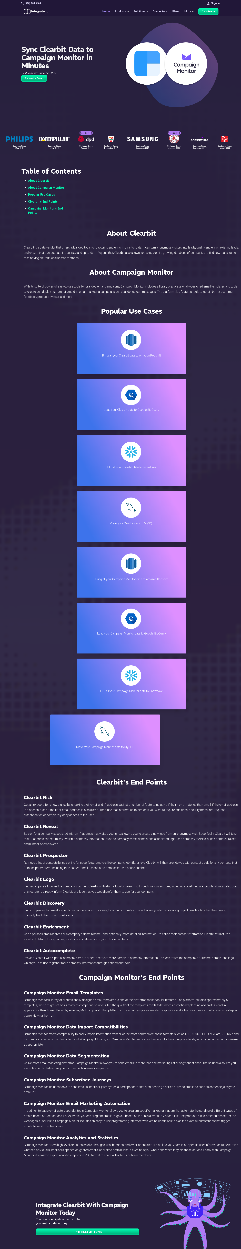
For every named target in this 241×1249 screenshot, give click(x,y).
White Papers (209, 1192)
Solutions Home (75, 1187)
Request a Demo (34, 78)
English (205, 1223)
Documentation (141, 1206)
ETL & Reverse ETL (77, 1192)
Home (104, 12)
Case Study (86, 131)
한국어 (205, 1232)
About (204, 1201)
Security (137, 1215)
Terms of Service (210, 1245)
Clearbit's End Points (43, 201)
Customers (207, 1187)
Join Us (205, 1210)
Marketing (72, 1206)
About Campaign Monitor (46, 187)
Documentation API (143, 1210)
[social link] (23, 1214)
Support (70, 1215)
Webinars (206, 1197)
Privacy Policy (140, 1224)
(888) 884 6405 (31, 3)
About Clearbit (38, 180)
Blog (135, 1187)
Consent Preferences (145, 1233)
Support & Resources (144, 1197)
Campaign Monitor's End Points (45, 210)
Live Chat (137, 1192)
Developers (73, 1220)
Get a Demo (209, 12)
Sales (69, 1210)
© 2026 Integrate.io (31, 1245)
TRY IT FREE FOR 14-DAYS (87, 896)
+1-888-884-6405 (35, 1206)
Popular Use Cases (41, 194)
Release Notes (75, 1224)
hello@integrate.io (35, 1197)
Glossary (137, 1229)
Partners (206, 1206)
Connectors (160, 12)
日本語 (205, 1227)
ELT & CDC (72, 1197)
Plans (176, 12)
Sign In (213, 3)
